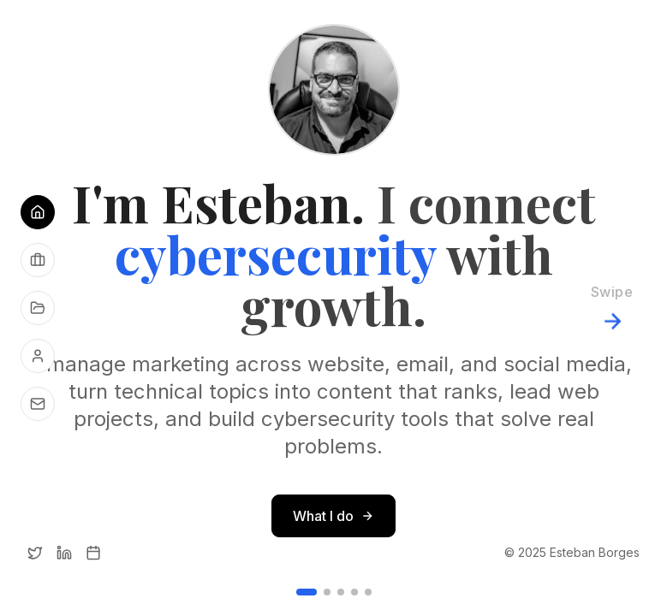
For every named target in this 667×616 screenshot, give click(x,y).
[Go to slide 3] (340, 592)
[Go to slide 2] (327, 592)
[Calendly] (93, 552)
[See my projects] (38, 308)
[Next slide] (612, 308)
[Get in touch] (38, 404)
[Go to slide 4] (354, 592)
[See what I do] (38, 260)
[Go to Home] (38, 212)
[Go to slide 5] (368, 592)
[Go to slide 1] (306, 592)
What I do (333, 515)
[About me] (38, 356)
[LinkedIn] (64, 552)
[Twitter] (35, 552)
